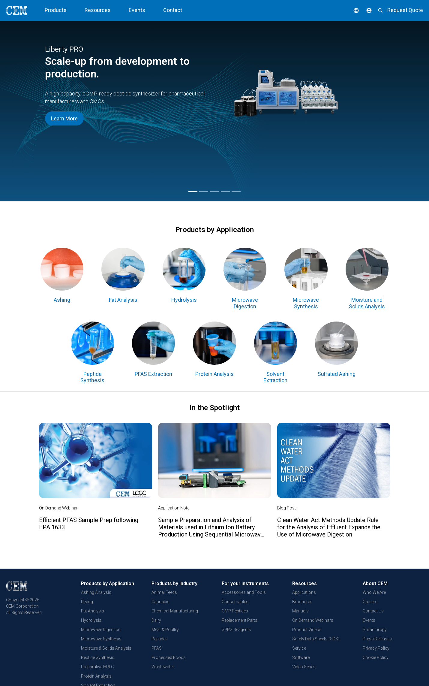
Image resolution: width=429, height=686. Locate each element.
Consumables (235, 601)
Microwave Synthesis (101, 638)
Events (137, 10)
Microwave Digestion (101, 629)
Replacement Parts (239, 620)
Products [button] (56, 10)
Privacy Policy (376, 648)
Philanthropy (375, 629)
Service (299, 648)
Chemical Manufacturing (175, 611)
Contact (172, 10)
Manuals (300, 611)
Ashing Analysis (96, 592)
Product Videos (307, 629)
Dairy (156, 620)
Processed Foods (169, 657)
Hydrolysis (91, 620)
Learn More (64, 118)
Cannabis (161, 601)
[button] (352, 10)
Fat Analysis (92, 611)
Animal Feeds (164, 592)
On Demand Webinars (312, 620)
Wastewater (163, 666)
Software (301, 657)
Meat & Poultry (165, 629)
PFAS (157, 648)
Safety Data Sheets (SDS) (316, 638)
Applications (304, 592)
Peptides (160, 638)
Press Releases (377, 638)
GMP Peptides (235, 611)
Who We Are (374, 592)
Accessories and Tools (244, 592)
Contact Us (373, 611)
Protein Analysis (96, 676)
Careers (370, 601)
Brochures (302, 601)
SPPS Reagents (236, 629)
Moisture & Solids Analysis (106, 648)
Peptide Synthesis (97, 657)
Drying (87, 601)
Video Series (304, 666)
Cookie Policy (375, 657)
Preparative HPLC (97, 666)
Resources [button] (98, 10)
